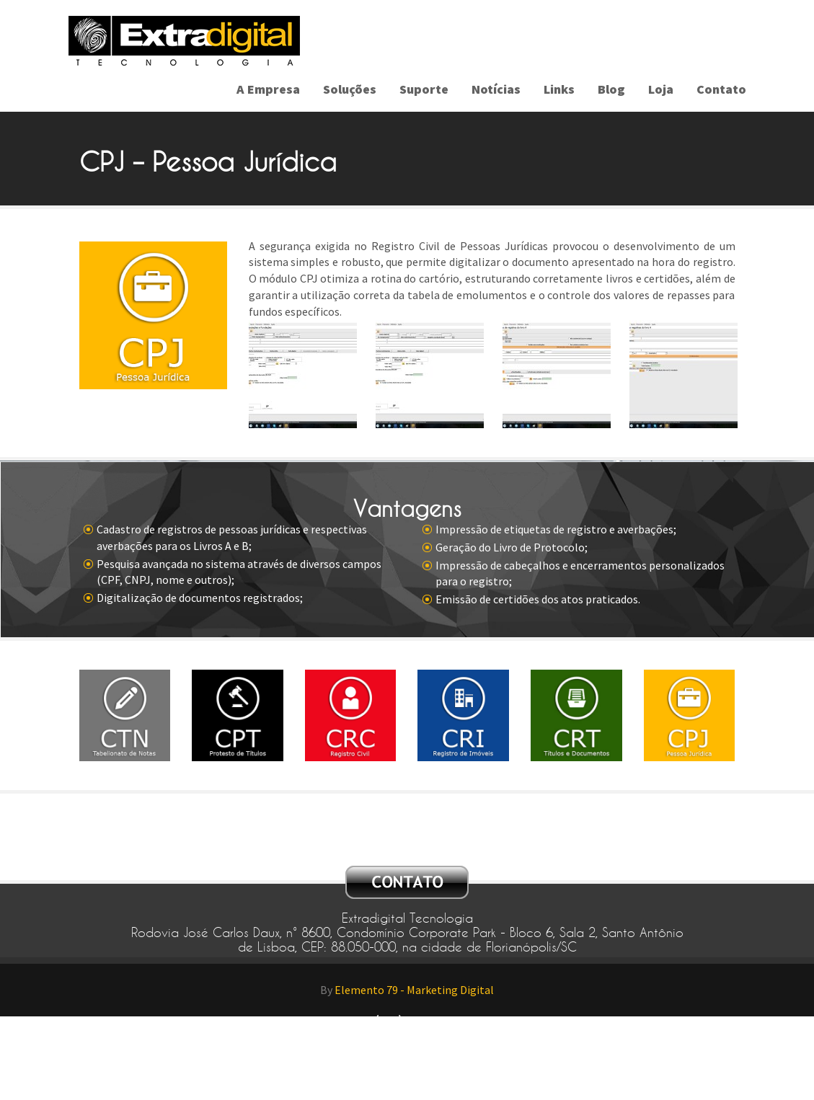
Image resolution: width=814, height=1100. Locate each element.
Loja (660, 89)
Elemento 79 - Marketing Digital (414, 990)
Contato (721, 89)
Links (559, 89)
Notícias (496, 89)
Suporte (423, 89)
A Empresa (268, 89)
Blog (611, 89)
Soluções (349, 89)
